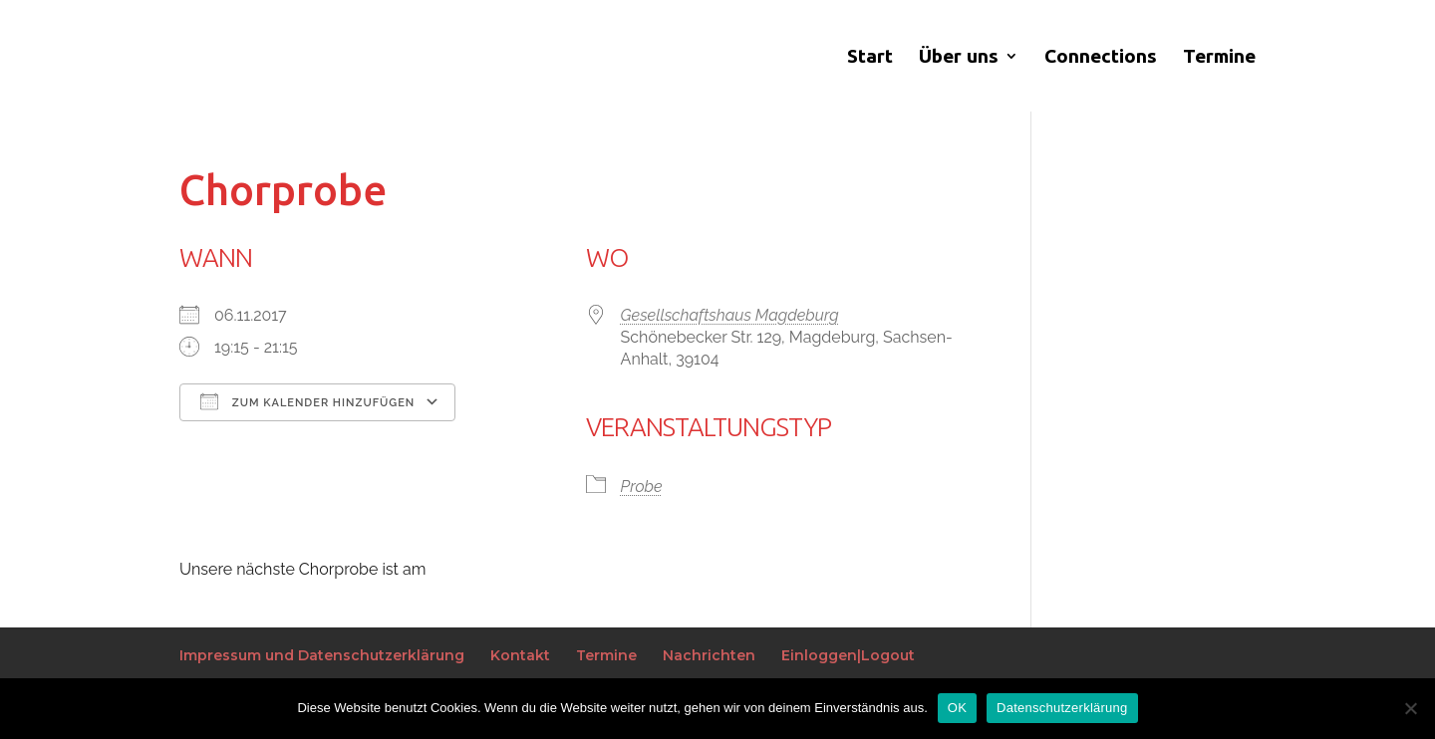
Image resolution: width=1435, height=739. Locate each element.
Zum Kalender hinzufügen (307, 401)
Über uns (959, 58)
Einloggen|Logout (848, 655)
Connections (1100, 58)
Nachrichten (709, 655)
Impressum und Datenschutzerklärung (321, 655)
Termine (1219, 58)
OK (957, 707)
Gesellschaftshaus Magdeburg (730, 315)
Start (870, 58)
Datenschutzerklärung (1062, 707)
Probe (642, 486)
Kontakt (520, 655)
